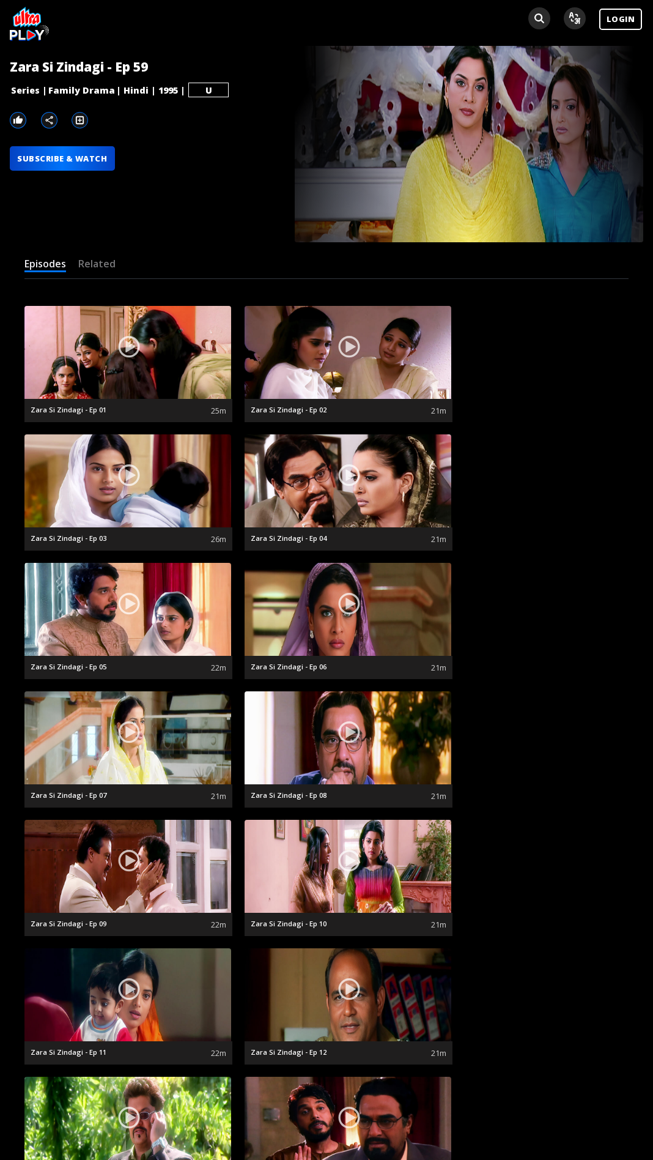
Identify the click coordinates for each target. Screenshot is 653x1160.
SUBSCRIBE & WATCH (63, 159)
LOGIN (621, 18)
